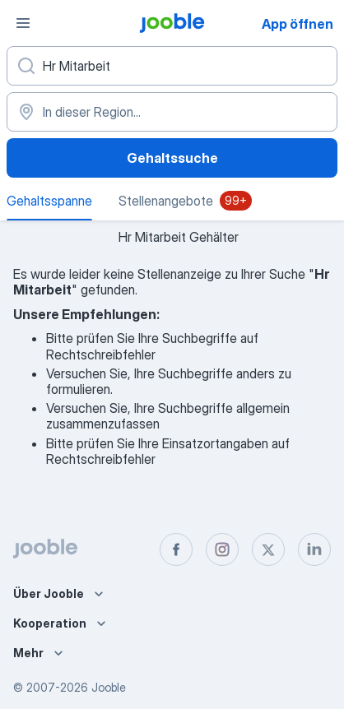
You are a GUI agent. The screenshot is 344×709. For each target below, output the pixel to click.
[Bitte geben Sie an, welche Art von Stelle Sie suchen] (172, 66)
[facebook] (176, 549)
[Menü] (23, 23)
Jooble (108, 687)
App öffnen (297, 24)
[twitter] (268, 549)
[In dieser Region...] (172, 112)
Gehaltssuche (172, 158)
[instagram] (222, 549)
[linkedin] (314, 549)
